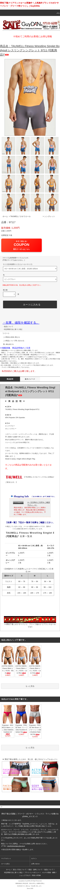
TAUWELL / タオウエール (20, 216)
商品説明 (10, 379)
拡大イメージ (30, 379)
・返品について (8, 326)
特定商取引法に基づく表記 (13, 872)
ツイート (6, 333)
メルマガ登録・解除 (48, 872)
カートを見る (5, 863)
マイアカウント (6, 858)
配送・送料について (35, 869)
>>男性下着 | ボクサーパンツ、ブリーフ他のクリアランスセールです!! (30, 623)
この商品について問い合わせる (12, 341)
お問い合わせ (35, 863)
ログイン (34, 858)
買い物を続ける (7, 344)
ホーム (5, 216)
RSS (33, 875)
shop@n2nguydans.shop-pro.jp (16, 846)
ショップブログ (24, 875)
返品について (48, 869)
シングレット (49, 216)
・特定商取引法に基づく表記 (12, 329)
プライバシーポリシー (32, 872)
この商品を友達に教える (10, 337)
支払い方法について (19, 869)
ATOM (38, 875)
